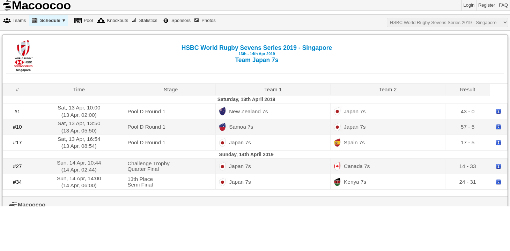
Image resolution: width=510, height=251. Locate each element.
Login (469, 5)
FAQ (503, 5)
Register (486, 5)
